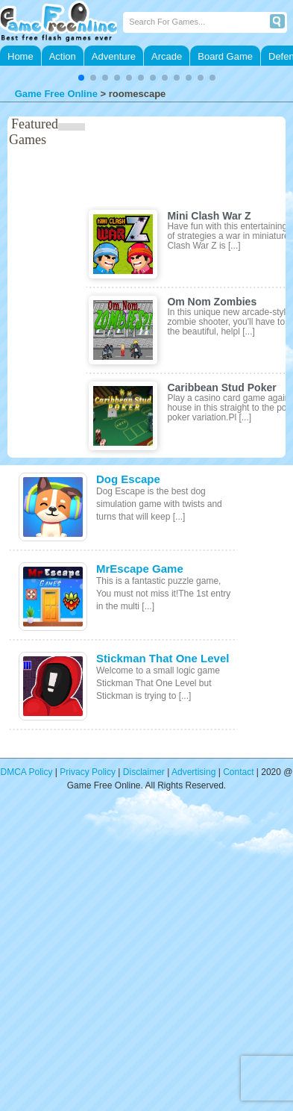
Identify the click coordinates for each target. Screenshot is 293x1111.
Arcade (166, 56)
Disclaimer (144, 772)
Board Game (225, 56)
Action (62, 56)
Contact (238, 772)
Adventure (114, 56)
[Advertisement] (140, 961)
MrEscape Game (139, 568)
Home (20, 56)
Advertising (193, 772)
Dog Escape (128, 479)
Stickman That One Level (162, 658)
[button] (81, 78)
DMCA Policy (27, 772)
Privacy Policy (88, 772)
